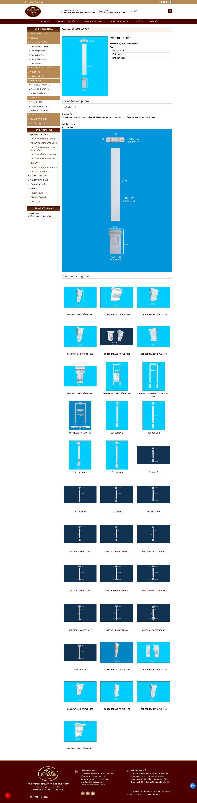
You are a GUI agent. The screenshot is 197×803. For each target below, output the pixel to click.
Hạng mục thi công (94, 21)
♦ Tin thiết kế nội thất (38, 197)
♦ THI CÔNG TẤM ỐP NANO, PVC (43, 159)
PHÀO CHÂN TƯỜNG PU (39, 85)
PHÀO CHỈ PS (34, 98)
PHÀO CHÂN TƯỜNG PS (39, 106)
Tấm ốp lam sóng (37, 63)
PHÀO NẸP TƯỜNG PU (39, 89)
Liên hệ (153, 21)
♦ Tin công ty (35, 201)
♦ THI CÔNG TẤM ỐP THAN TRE (42, 139)
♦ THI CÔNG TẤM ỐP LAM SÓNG (43, 154)
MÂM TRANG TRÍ (35, 115)
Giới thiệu (39, 2)
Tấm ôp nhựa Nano (37, 59)
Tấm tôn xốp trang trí (37, 34)
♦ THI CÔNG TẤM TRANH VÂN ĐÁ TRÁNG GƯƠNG (43, 148)
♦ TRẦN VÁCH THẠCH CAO (40, 172)
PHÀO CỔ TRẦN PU (37, 93)
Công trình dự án (119, 21)
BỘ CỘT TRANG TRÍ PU (81, 29)
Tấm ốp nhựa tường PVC (40, 46)
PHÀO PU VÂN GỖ (36, 76)
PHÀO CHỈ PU (34, 81)
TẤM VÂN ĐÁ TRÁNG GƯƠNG (40, 68)
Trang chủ (29, 2)
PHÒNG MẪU (34, 72)
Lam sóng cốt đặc (37, 51)
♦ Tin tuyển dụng (36, 193)
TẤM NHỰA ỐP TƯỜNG (38, 42)
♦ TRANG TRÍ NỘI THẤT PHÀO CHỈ (43, 143)
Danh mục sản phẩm (67, 21)
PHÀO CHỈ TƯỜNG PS (38, 110)
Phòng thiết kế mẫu (38, 180)
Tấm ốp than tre (36, 55)
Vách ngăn (33, 38)
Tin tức (139, 21)
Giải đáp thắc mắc (37, 176)
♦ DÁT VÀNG (35, 163)
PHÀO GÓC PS (35, 102)
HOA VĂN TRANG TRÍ (37, 119)
